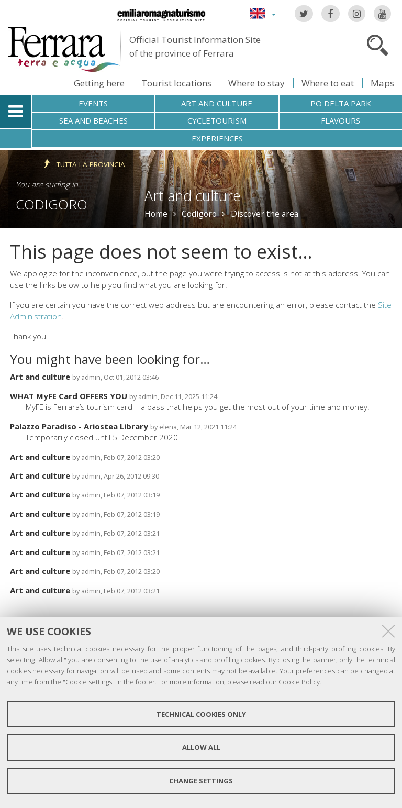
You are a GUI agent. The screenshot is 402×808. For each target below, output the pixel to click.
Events (93, 103)
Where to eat (328, 83)
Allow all (201, 747)
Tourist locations (176, 83)
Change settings (201, 780)
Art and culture (216, 103)
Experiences (217, 138)
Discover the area (264, 213)
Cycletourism (217, 120)
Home (156, 213)
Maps (382, 83)
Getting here (99, 83)
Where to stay (256, 83)
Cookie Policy (299, 682)
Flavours (340, 120)
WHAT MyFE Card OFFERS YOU (68, 396)
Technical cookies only (201, 714)
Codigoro (51, 204)
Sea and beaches (93, 120)
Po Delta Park (340, 103)
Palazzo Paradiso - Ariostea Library (79, 426)
